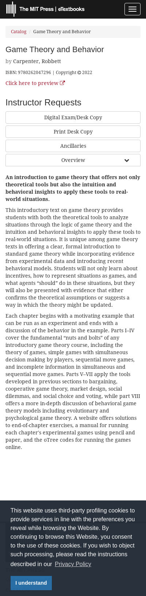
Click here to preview (35, 83)
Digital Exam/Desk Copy (73, 117)
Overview (73, 160)
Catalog (18, 31)
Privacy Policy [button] (73, 564)
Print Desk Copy (73, 132)
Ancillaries (73, 146)
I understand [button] (31, 583)
